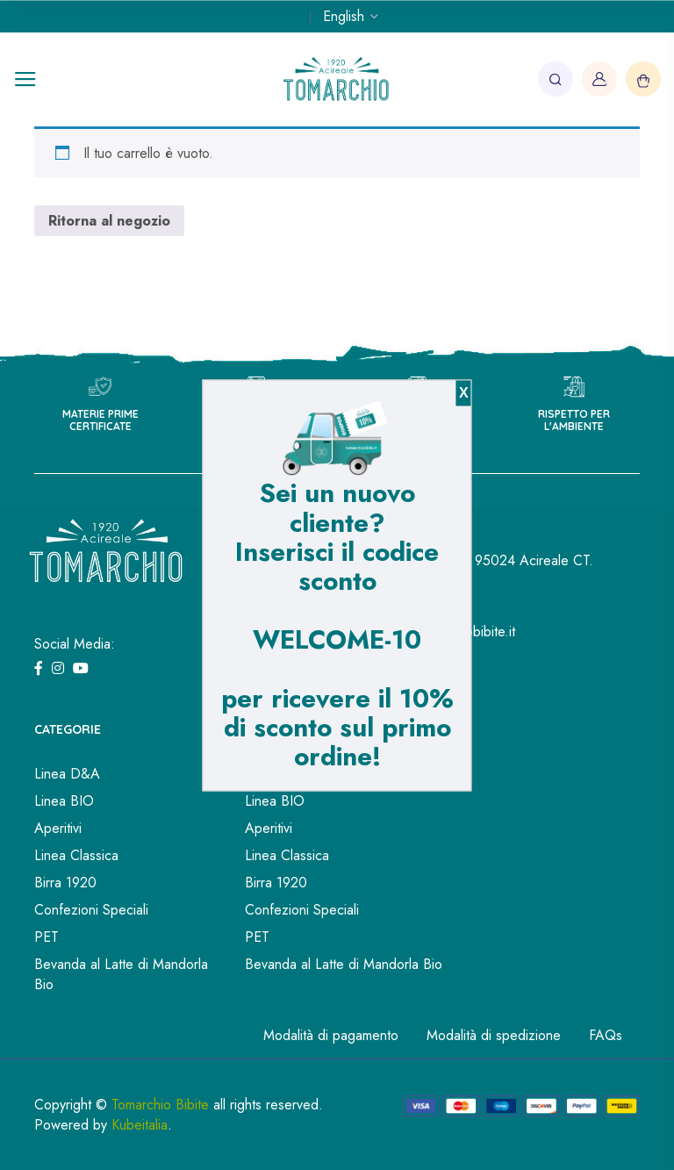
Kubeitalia (139, 1125)
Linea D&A (67, 774)
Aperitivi (58, 828)
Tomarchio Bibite (160, 1105)
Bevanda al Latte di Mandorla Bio (121, 974)
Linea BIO (64, 801)
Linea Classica (76, 855)
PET (46, 937)
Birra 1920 (65, 882)
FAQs (605, 1035)
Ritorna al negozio (109, 221)
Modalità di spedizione (494, 1035)
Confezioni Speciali (91, 910)
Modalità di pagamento (330, 1035)
